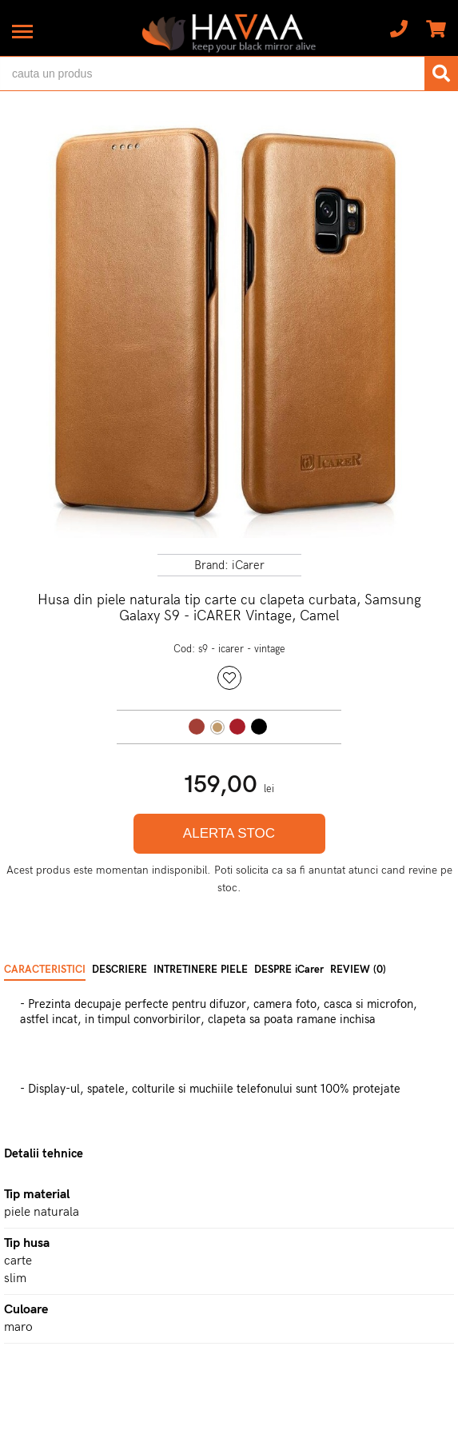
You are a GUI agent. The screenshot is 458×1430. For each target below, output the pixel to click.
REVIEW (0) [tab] (358, 969)
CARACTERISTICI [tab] (45, 969)
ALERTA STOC (229, 833)
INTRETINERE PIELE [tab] (200, 969)
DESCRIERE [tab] (119, 969)
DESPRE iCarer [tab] (289, 969)
